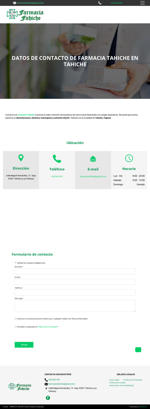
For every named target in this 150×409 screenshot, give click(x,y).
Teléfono (18, 288)
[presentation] (37, 336)
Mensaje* (19, 298)
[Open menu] (142, 3)
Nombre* (19, 267)
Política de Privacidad (47, 327)
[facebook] (48, 398)
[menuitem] (114, 379)
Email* (18, 277)
